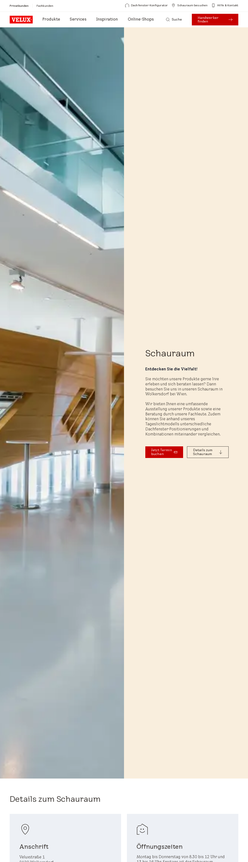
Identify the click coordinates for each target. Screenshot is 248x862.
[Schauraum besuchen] (189, 5)
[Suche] (174, 20)
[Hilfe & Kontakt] (224, 5)
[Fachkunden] (45, 5)
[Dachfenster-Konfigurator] (146, 5)
